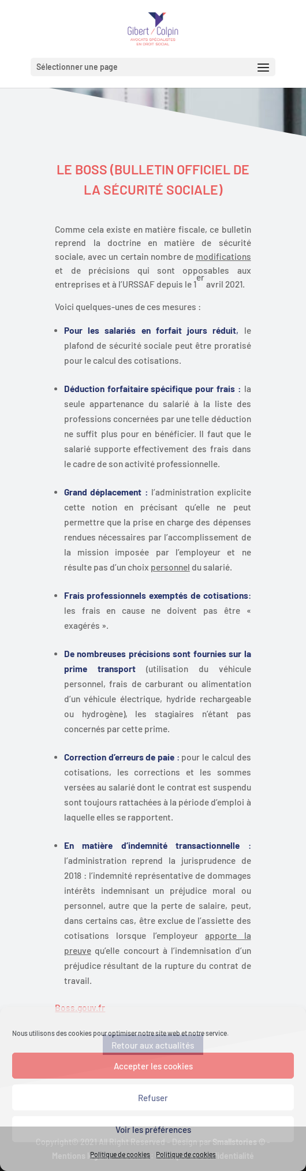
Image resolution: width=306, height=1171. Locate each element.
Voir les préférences (153, 1129)
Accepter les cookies (153, 1066)
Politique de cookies (120, 1154)
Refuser (153, 1097)
